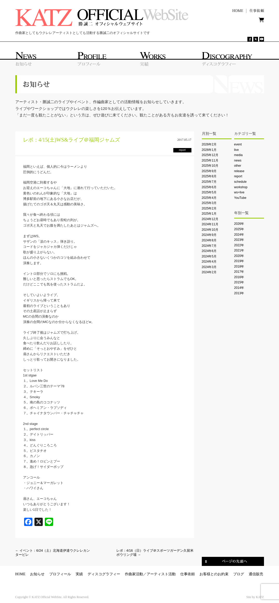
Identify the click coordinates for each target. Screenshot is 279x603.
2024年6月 (209, 251)
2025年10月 (210, 165)
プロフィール (60, 574)
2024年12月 (210, 219)
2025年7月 (209, 182)
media (238, 155)
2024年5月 (209, 256)
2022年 (239, 245)
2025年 (239, 229)
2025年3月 (209, 203)
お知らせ (37, 574)
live (236, 150)
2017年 (239, 272)
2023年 (239, 240)
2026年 (239, 224)
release (239, 171)
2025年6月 (209, 187)
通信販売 (256, 574)
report (238, 176)
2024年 (239, 234)
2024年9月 (209, 235)
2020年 (239, 256)
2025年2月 (209, 208)
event (238, 144)
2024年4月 (209, 261)
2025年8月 (209, 176)
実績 (79, 574)
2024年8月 (209, 240)
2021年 (239, 250)
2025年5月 (209, 192)
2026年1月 (209, 150)
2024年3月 (209, 267)
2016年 (239, 277)
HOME (20, 574)
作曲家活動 (134, 574)
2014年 (239, 288)
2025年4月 (209, 198)
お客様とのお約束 (213, 574)
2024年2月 (209, 272)
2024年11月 (210, 224)
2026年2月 (209, 144)
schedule (240, 182)
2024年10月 (210, 230)
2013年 (239, 293)
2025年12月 (210, 155)
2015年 (239, 282)
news (237, 160)
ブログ (238, 574)
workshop (241, 187)
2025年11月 (210, 160)
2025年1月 (209, 213)
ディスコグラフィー (104, 574)
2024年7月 (209, 246)
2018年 (239, 266)
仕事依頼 (187, 574)
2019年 (239, 261)
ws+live (239, 192)
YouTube (240, 198)
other (237, 165)
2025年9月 (209, 171)
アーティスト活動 (161, 574)
